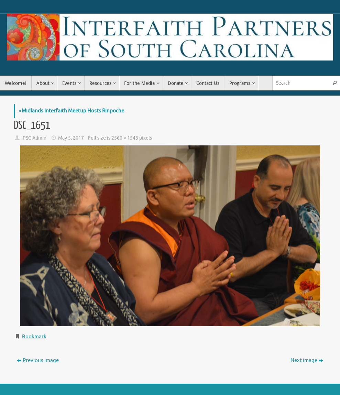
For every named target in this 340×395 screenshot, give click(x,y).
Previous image (38, 360)
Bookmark (34, 336)
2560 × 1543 (124, 138)
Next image (306, 360)
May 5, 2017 (71, 138)
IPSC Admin (33, 138)
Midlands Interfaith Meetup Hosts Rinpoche (71, 111)
